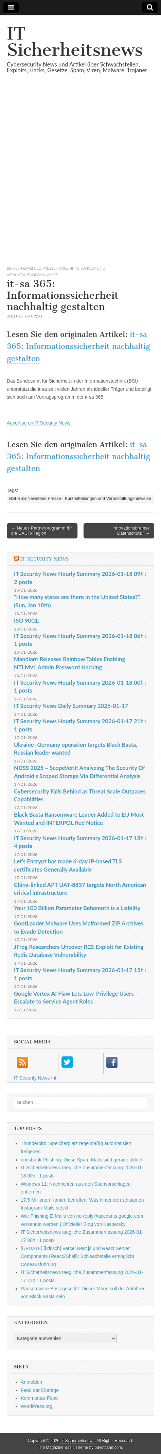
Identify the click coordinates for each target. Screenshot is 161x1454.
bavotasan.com (108, 1447)
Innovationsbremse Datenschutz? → (131, 530)
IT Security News (44, 559)
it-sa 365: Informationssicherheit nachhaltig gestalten (78, 346)
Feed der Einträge (40, 1390)
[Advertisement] (80, 177)
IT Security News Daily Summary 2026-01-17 (71, 705)
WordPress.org (36, 1406)
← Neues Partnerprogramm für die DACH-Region (41, 530)
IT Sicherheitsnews (75, 41)
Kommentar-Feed (39, 1398)
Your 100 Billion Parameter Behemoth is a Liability (77, 907)
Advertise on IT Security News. (39, 423)
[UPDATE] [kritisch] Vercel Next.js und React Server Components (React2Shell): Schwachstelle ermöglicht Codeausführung (77, 1256)
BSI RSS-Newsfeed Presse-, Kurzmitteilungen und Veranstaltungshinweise (80, 498)
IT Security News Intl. (36, 1078)
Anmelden (31, 1382)
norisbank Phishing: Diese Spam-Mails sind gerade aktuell (82, 1159)
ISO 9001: (26, 620)
